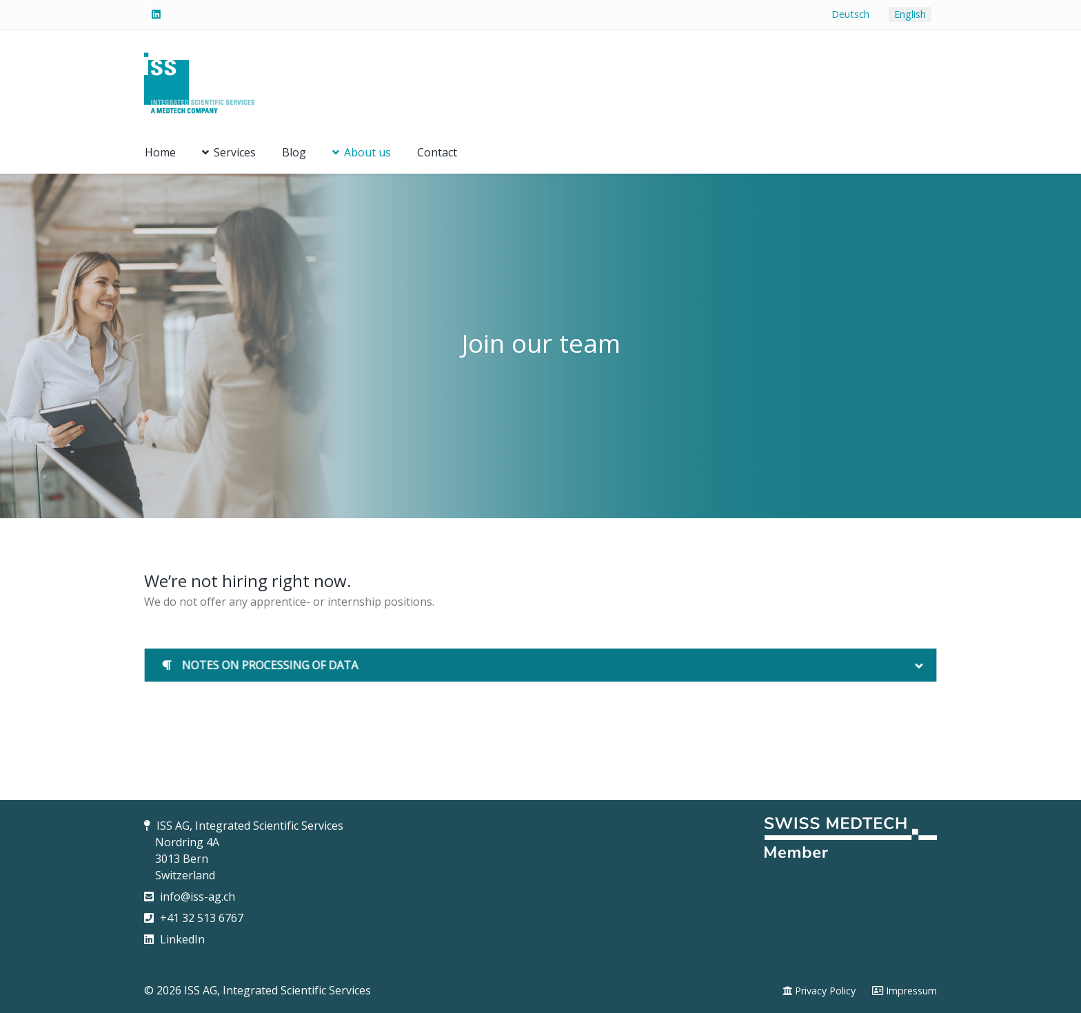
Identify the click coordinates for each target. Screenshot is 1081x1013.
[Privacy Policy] (819, 991)
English (910, 14)
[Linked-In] (156, 14)
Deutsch (850, 14)
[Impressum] (904, 991)
